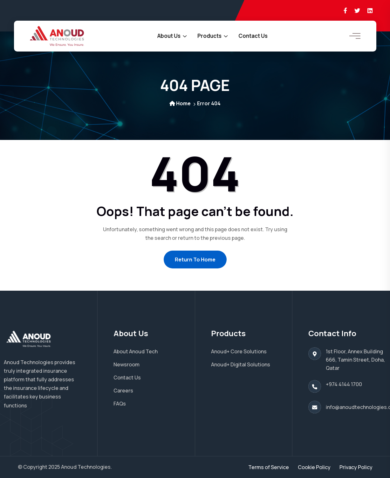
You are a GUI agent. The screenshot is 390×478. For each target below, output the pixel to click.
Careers (123, 390)
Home (180, 103)
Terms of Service (268, 467)
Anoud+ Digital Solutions (240, 364)
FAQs (119, 403)
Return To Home (195, 259)
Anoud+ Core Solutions (239, 351)
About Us (169, 35)
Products (209, 35)
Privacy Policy (356, 467)
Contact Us (253, 35)
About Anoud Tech (135, 351)
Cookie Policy (314, 467)
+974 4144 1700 (344, 384)
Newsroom (126, 364)
